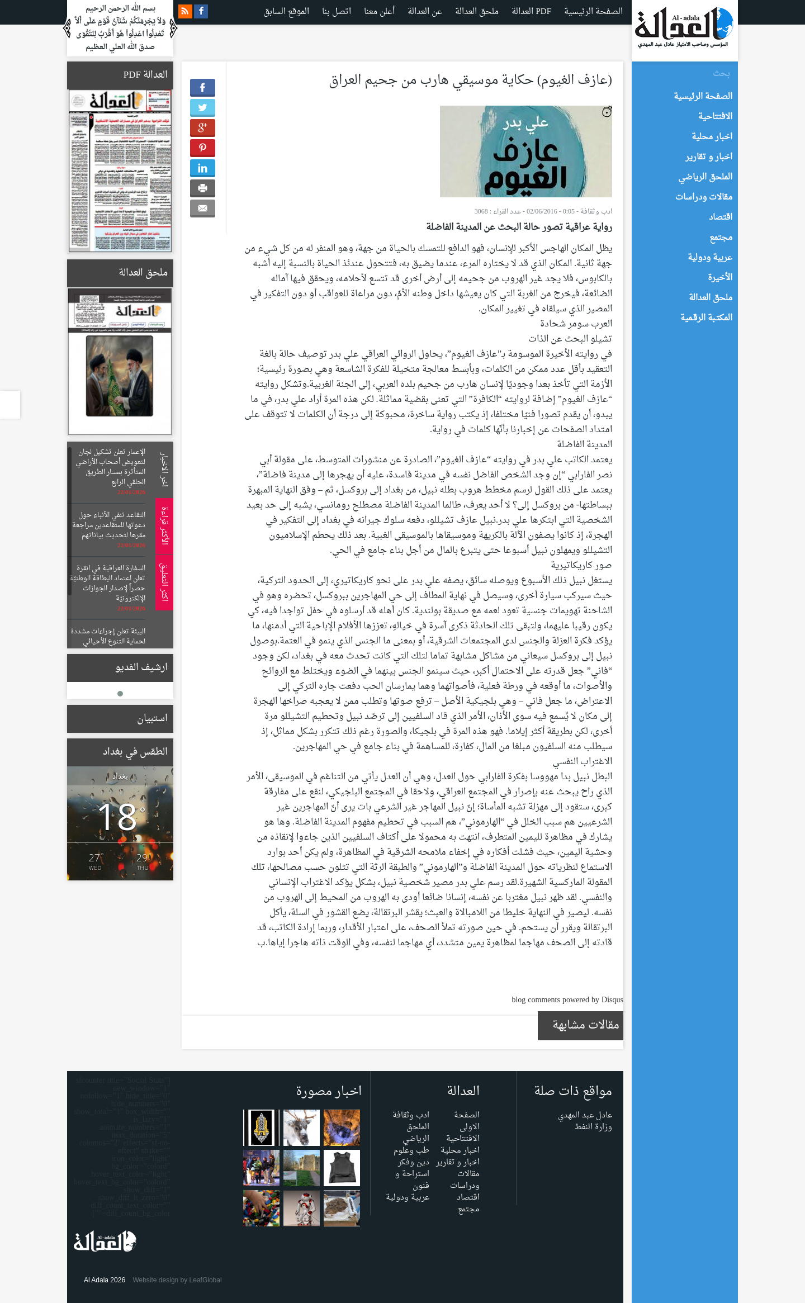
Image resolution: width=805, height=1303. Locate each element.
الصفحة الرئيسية (593, 12)
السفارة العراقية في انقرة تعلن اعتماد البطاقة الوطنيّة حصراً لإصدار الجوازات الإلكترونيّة (107, 583)
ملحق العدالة (477, 12)
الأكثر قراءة (162, 525)
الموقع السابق (286, 12)
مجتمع (469, 1209)
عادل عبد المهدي (585, 1115)
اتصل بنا (336, 12)
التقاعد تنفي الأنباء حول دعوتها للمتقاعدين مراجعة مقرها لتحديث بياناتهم (108, 525)
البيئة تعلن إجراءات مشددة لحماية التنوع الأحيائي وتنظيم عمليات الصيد (107, 642)
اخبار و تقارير (458, 1162)
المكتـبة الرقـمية (706, 318)
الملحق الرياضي (415, 1133)
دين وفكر (413, 1162)
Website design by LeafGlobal (176, 1280)
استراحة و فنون (412, 1180)
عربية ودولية (407, 1198)
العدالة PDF (531, 12)
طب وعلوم (411, 1151)
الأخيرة (720, 278)
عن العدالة (425, 12)
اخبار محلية (460, 1151)
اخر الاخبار (162, 469)
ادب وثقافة (596, 212)
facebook (201, 11)
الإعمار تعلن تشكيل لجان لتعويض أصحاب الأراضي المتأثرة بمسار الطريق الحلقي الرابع (110, 467)
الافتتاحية (463, 1139)
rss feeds (185, 11)
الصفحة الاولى (467, 1121)
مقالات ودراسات (465, 1180)
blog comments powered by (567, 1000)
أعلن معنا (379, 12)
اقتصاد (468, 1198)
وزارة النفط (593, 1127)
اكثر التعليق (162, 582)
